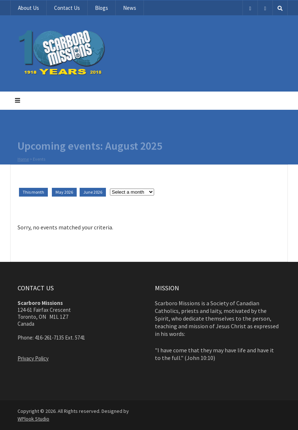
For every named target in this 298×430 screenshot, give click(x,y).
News (129, 7)
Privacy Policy (33, 358)
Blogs (101, 7)
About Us (28, 7)
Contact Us (67, 7)
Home (23, 159)
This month (33, 192)
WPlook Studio (33, 418)
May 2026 (64, 192)
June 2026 (92, 192)
